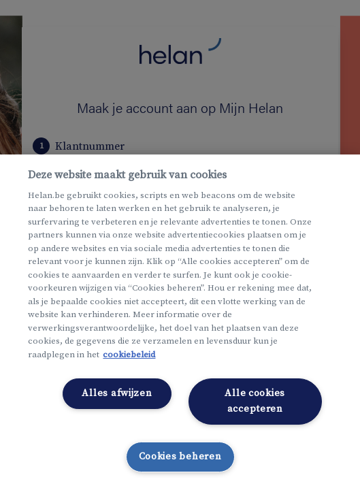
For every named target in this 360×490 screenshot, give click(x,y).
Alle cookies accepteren (255, 401)
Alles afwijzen (117, 393)
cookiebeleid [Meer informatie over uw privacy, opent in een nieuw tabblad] (129, 354)
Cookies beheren (180, 457)
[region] (180, 322)
